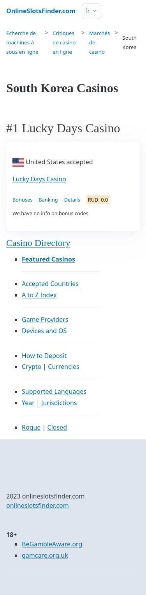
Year (28, 402)
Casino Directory (38, 243)
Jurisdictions (59, 402)
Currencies (63, 366)
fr (87, 11)
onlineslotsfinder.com (37, 505)
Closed (57, 427)
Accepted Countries (50, 283)
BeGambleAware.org (52, 544)
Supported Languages (54, 391)
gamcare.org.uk (45, 555)
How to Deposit (44, 355)
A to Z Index (39, 295)
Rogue (31, 427)
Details (72, 199)
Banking (48, 199)
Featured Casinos (48, 259)
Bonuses (22, 199)
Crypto (31, 366)
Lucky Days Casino (39, 179)
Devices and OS (44, 330)
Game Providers (45, 319)
